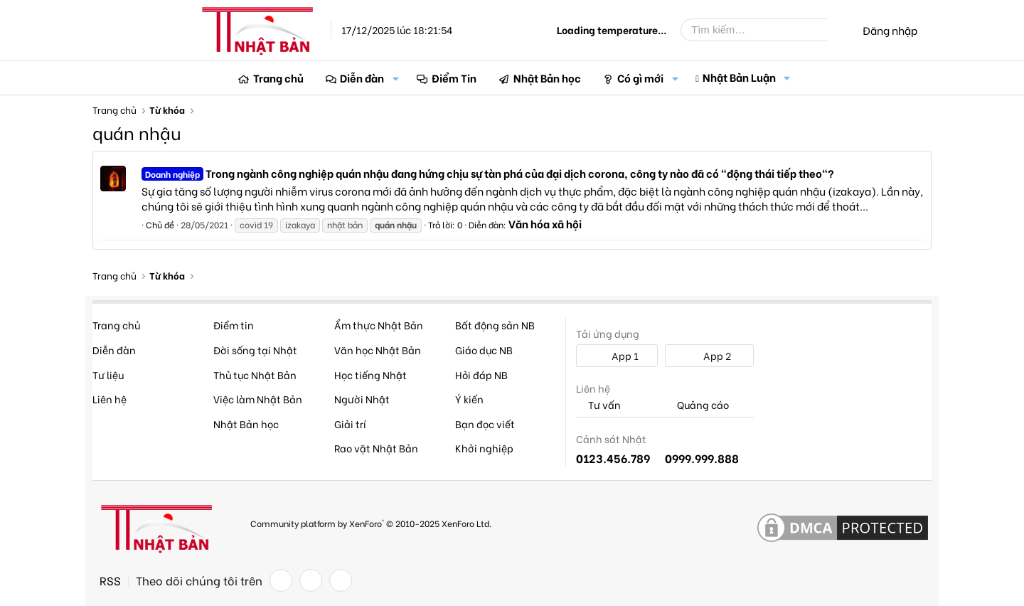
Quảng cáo (697, 405)
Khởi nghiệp (484, 447)
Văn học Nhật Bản (377, 349)
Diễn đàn (362, 77)
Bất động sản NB (495, 324)
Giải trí (350, 423)
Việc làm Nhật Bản (257, 398)
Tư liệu (108, 374)
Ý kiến (469, 398)
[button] (395, 78)
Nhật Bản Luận (739, 77)
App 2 (709, 355)
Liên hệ (109, 398)
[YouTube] (340, 580)
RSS (110, 580)
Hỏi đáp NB (481, 374)
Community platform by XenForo (370, 523)
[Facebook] (281, 580)
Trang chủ (278, 77)
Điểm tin (233, 324)
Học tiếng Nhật (370, 374)
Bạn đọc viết (485, 423)
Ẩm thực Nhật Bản (378, 324)
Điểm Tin (454, 77)
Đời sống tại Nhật (255, 349)
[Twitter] (310, 580)
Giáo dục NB (484, 349)
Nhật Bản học (547, 77)
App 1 (617, 355)
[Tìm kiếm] (764, 29)
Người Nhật (362, 398)
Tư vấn (598, 405)
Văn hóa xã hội (545, 223)
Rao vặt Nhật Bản (376, 447)
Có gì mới (640, 77)
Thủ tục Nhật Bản (255, 374)
